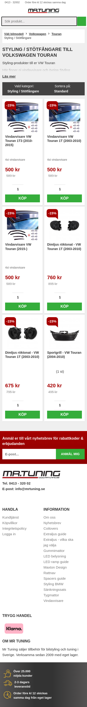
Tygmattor (51, 595)
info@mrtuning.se (30, 489)
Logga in (9, 534)
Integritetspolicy (14, 528)
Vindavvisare (54, 601)
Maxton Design (55, 567)
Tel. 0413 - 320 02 (16, 483)
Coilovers (51, 528)
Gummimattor (54, 551)
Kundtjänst (10, 517)
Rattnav (50, 573)
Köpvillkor (9, 523)
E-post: (8, 489)
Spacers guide (55, 578)
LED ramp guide (56, 562)
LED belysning (55, 556)
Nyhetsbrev (52, 523)
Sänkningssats (55, 589)
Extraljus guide (55, 534)
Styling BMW (54, 584)
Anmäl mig (70, 454)
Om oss (50, 517)
